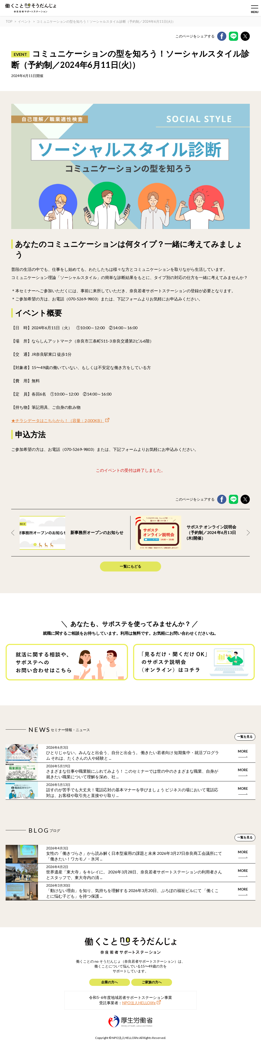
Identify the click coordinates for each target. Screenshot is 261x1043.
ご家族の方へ (152, 982)
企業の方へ (109, 982)
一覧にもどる (130, 566)
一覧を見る (245, 737)
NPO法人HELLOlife (139, 1002)
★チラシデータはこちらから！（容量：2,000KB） (57, 420)
